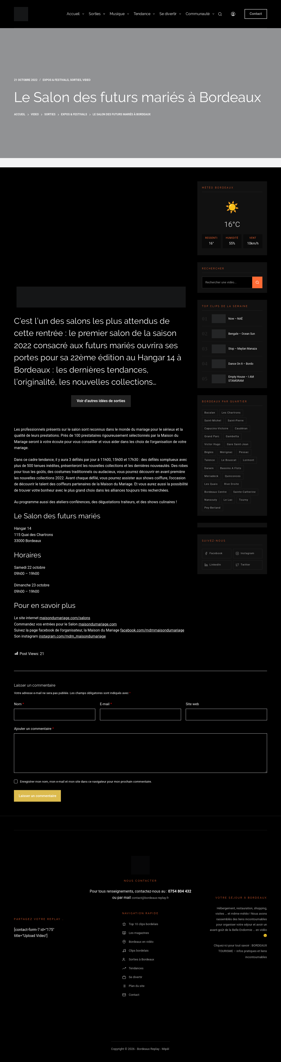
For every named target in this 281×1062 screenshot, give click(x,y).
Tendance (144, 14)
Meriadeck (211, 476)
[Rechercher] (220, 14)
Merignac (226, 452)
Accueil (75, 14)
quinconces (233, 476)
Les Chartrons (231, 412)
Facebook (214, 553)
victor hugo (213, 444)
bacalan (210, 412)
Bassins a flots (230, 468)
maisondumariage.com (98, 624)
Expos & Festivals (56, 80)
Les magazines (135, 933)
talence (210, 460)
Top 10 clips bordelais (140, 924)
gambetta (232, 436)
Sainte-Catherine (244, 491)
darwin (209, 468)
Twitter (243, 564)
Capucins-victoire (216, 428)
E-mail (106, 704)
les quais (211, 484)
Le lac (228, 499)
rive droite (231, 484)
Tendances (132, 968)
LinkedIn (213, 564)
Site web (192, 704)
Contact (256, 14)
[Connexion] (233, 14)
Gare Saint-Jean (238, 444)
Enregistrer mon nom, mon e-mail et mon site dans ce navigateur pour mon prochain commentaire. (86, 781)
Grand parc (212, 436)
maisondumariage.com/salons (65, 618)
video (86, 80)
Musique (119, 14)
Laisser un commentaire (37, 796)
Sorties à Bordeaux (138, 959)
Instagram (245, 553)
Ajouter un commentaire (34, 729)
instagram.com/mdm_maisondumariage (72, 636)
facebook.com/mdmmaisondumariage (152, 630)
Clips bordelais (135, 951)
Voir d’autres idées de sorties (101, 401)
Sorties (97, 14)
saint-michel (213, 420)
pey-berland (213, 507)
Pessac (244, 452)
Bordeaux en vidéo (137, 942)
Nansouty (211, 499)
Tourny (243, 499)
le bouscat (229, 460)
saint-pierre (236, 420)
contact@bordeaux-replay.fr (150, 898)
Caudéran (241, 428)
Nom (19, 704)
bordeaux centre (216, 491)
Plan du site (133, 986)
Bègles (209, 452)
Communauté (200, 14)
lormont (248, 460)
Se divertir (170, 14)
